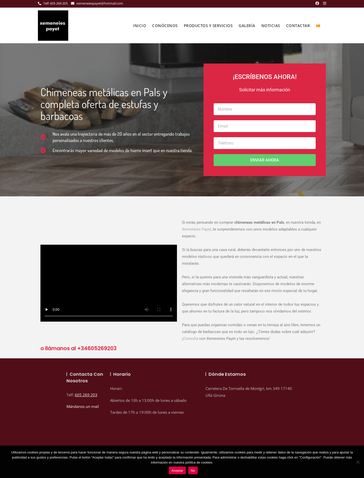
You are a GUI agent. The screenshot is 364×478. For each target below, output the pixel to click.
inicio (139, 25)
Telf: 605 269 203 (52, 3)
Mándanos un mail (82, 406)
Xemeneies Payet (196, 229)
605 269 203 (86, 394)
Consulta (190, 338)
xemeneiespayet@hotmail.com (97, 3)
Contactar (298, 25)
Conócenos (165, 25)
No (193, 470)
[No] (357, 462)
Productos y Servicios (208, 25)
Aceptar (177, 470)
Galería (247, 25)
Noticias (270, 25)
